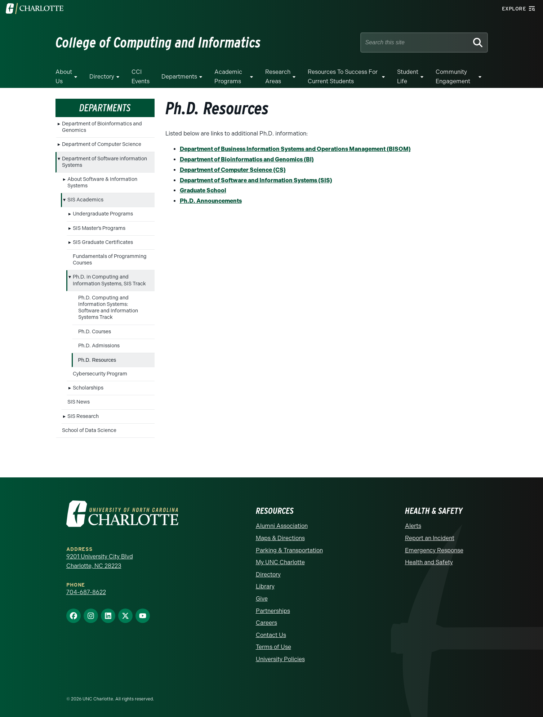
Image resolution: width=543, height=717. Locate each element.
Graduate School (203, 190)
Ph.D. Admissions (99, 346)
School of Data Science (89, 430)
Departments (179, 76)
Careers (266, 622)
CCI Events (141, 76)
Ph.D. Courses (94, 332)
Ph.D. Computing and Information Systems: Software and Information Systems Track (108, 308)
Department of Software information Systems (104, 162)
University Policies (280, 659)
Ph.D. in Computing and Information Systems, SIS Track (109, 280)
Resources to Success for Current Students (343, 76)
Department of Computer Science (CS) (233, 169)
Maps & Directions (280, 538)
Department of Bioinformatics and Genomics (102, 127)
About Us (63, 76)
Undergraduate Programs (103, 214)
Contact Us (271, 635)
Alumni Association (282, 525)
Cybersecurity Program (100, 374)
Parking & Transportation (289, 550)
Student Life (407, 76)
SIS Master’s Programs (99, 228)
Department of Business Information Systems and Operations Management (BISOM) (295, 149)
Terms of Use (273, 646)
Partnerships (273, 610)
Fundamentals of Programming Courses (110, 259)
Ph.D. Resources (97, 360)
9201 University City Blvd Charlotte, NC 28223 (99, 561)
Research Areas (277, 76)
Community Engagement (453, 76)
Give (262, 598)
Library (265, 586)
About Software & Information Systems (102, 182)
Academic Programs (228, 76)
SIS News (78, 402)
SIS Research (83, 416)
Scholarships (88, 388)
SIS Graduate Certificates (103, 242)
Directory (101, 76)
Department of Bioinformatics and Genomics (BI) (247, 159)
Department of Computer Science (101, 144)
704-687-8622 (86, 592)
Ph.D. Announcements (211, 200)
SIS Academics (85, 200)
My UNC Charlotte (280, 562)
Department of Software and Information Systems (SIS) (256, 180)
